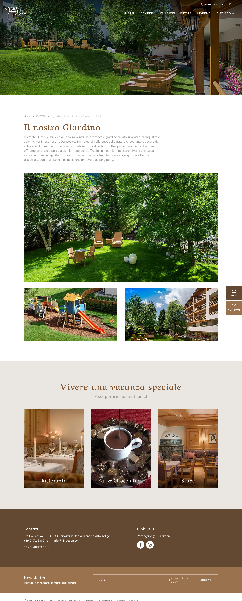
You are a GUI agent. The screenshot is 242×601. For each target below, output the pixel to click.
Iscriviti (207, 579)
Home (27, 116)
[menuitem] (128, 12)
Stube (188, 448)
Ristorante (54, 448)
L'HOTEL (40, 116)
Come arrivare (36, 547)
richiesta (234, 308)
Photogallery (146, 536)
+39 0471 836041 (212, 4)
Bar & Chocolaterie (121, 448)
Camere (165, 536)
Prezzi (234, 293)
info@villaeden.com (67, 540)
